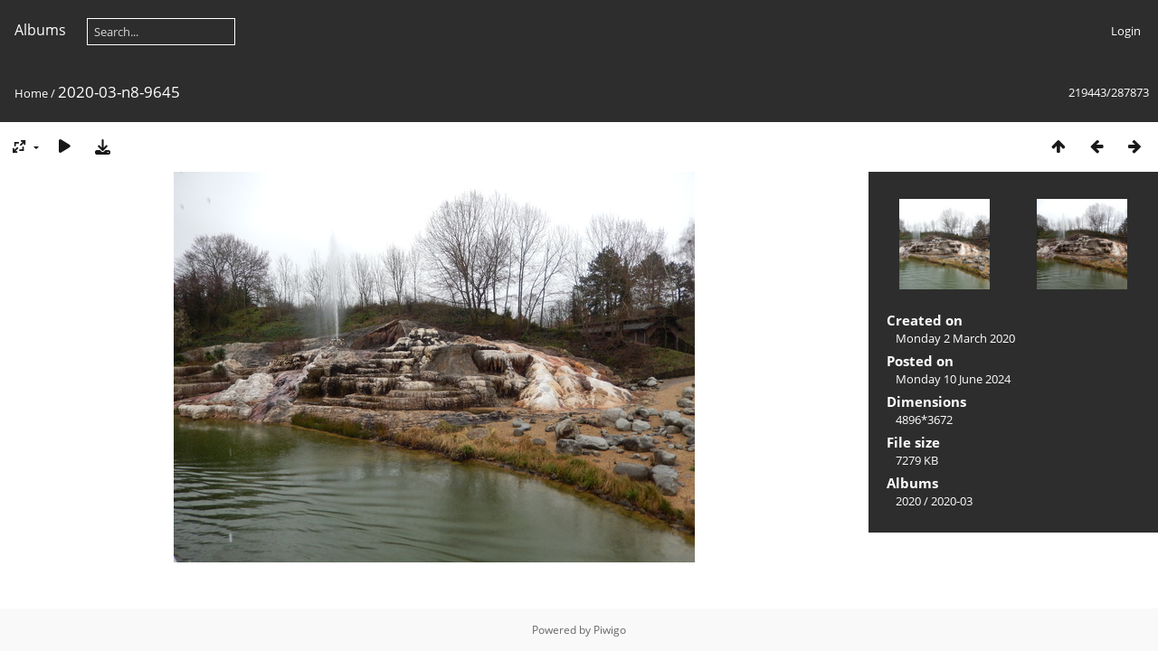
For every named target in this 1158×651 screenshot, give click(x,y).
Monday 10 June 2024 (953, 379)
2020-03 (952, 501)
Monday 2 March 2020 (955, 338)
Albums (40, 30)
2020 (908, 501)
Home (31, 93)
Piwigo (609, 629)
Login (1126, 31)
